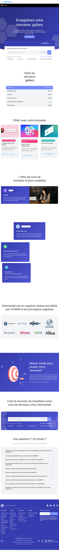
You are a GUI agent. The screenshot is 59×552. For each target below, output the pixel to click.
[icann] (42, 541)
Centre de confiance (19, 540)
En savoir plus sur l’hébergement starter (49, 154)
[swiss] (46, 541)
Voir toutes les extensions (46, 56)
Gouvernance (3, 514)
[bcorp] (38, 541)
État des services (13, 528)
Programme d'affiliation (21, 515)
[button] (29, 451)
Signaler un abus (13, 524)
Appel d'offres (21, 519)
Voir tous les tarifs (29, 36)
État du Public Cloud (12, 526)
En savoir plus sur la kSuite (29, 155)
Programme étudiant (3, 529)
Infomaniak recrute (3, 518)
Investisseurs (3, 516)
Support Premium (13, 516)
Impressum (3, 532)
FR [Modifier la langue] (4, 541)
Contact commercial (12, 518)
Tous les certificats (3, 525)
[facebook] (47, 505)
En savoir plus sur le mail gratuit (10, 154)
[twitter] (50, 505)
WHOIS (11, 522)
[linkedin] (54, 505)
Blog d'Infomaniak (4, 522)
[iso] (50, 541)
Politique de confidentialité (28, 542)
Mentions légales (28, 540)
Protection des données (18, 542)
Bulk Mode (43, 52)
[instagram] (57, 505)
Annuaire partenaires (23, 517)
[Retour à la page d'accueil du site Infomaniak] (7, 1)
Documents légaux (28, 538)
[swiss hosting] (55, 541)
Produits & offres (4, 527)
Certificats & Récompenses (31, 515)
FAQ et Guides (13, 514)
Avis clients (3, 533)
